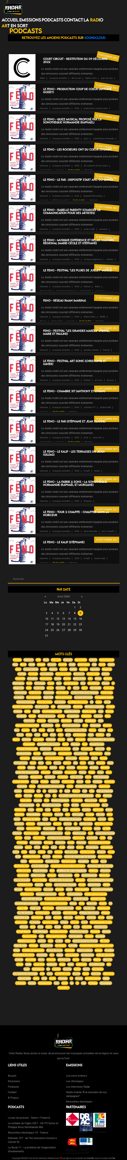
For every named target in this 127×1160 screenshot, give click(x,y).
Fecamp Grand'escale (27, 749)
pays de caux (107, 78)
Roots (102, 664)
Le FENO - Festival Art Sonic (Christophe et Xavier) (74, 362)
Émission (19, 814)
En (44, 791)
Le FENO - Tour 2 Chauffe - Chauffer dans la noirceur (76, 513)
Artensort (109, 782)
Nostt (33, 763)
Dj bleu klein (21, 922)
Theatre (89, 936)
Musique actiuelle (59, 931)
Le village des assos (77, 702)
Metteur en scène (26, 941)
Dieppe (31, 767)
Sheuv (20, 964)
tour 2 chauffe (108, 531)
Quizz (100, 772)
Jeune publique (74, 894)
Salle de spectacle (105, 955)
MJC (68, 735)
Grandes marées (33, 889)
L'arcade (73, 946)
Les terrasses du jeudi (65, 885)
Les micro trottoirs (76, 1075)
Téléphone (20, 810)
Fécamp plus (79, 735)
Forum (61, 716)
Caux (48, 810)
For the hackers (25, 913)
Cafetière (23, 777)
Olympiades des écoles (49, 744)
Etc (54, 796)
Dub (94, 664)
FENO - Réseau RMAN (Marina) (64, 300)
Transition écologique (102, 889)
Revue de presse (47, 716)
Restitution (61, 946)
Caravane (20, 678)
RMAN (102, 317)
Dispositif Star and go (32, 899)
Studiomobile (64, 707)
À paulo (25, 730)
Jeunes (37, 800)
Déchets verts (68, 861)
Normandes (35, 842)
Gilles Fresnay (38, 875)
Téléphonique (44, 824)
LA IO (93, 19)
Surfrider (57, 857)
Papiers (53, 669)
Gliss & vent (91, 800)
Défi (42, 974)
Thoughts (57, 772)
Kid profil (100, 749)
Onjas (62, 964)
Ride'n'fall (48, 697)
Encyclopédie (80, 753)
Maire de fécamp (63, 697)
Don (52, 955)
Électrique (66, 721)
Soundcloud (94, 38)
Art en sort (76, 78)
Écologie (87, 828)
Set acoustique (27, 805)
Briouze (59, 889)
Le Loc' (46, 857)
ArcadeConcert (93, 978)
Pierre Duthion (40, 871)
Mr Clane (105, 941)
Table (70, 739)
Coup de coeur (81, 899)
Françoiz (91, 917)
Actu (15, 664)
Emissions (30, 19)
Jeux (60, 828)
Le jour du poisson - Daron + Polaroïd (29, 1117)
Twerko (70, 767)
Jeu (57, 725)
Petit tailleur (106, 847)
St (61, 791)
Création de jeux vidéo (33, 950)
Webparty (24, 758)
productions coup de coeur (96, 108)
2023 (65, 810)
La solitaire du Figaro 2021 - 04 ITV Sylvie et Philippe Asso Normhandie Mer (33, 1125)
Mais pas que (71, 852)
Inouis (53, 819)
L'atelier (56, 969)
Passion (100, 814)
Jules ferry (108, 974)
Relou (98, 678)
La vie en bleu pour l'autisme (84, 693)
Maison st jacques (60, 800)
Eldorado (68, 660)
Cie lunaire (60, 702)
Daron (76, 960)
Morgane (88, 501)
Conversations (31, 669)
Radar (42, 730)
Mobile (67, 678)
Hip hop (27, 796)
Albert (71, 847)
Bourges (48, 842)
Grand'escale (49, 753)
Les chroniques (74, 1081)
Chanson (93, 871)
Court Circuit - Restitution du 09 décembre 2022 (75, 60)
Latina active (20, 693)
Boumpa (38, 796)
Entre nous (71, 758)
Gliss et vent (76, 777)
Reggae (41, 664)
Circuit (18, 838)
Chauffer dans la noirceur (61, 880)
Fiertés (32, 983)
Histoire (52, 875)
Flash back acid (22, 917)
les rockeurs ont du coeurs (96, 166)
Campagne (90, 721)
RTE (77, 875)
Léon (53, 847)
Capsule (83, 669)
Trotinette (62, 777)
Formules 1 (63, 988)
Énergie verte (52, 861)
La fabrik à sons (25, 885)
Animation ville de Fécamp (100, 866)
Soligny (64, 922)
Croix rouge (106, 693)
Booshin (101, 763)
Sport (84, 688)
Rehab (109, 810)
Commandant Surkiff (52, 711)
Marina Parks (89, 317)
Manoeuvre (37, 917)
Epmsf (51, 730)
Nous (82, 763)
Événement (47, 725)
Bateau (94, 861)
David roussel (42, 707)
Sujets (111, 664)
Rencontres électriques (79, 1101)
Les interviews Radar (78, 1086)
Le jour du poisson (54, 758)
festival (87, 286)
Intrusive (45, 772)
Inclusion (50, 739)
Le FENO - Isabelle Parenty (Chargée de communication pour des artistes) (72, 211)
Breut (101, 917)
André (50, 688)
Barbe (32, 852)
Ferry (88, 777)
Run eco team (104, 857)
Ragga (57, 927)
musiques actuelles (58, 78)
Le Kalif (106, 828)
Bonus (73, 903)
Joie (101, 721)
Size (50, 941)
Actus (17, 819)
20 (75, 824)
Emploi (18, 791)
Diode (94, 758)
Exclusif (57, 917)
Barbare (107, 678)
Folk (38, 660)
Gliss (53, 735)
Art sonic (48, 889)
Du (72, 983)
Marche (57, 824)
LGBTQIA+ (81, 964)
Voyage (44, 782)
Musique (75, 744)
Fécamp (17, 660)
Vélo (60, 735)
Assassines (70, 772)
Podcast (18, 711)
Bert (17, 730)
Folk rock (56, 660)
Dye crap (68, 917)
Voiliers (100, 735)
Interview (44, 108)
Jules (36, 978)
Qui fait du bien (71, 683)
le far (77, 196)
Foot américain (34, 697)
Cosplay (89, 814)
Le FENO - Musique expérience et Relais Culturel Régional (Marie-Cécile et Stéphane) (78, 241)
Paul (34, 730)
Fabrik (106, 978)
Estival (77, 969)
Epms (59, 730)
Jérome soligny (50, 922)
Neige (92, 772)
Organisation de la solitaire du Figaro (68, 866)
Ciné (85, 725)
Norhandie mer (22, 866)
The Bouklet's (75, 936)
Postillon (109, 950)
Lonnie (59, 941)
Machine (105, 767)
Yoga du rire (35, 693)
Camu (16, 852)
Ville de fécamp (101, 777)
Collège (21, 674)
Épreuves (80, 739)
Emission (96, 974)
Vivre (37, 847)
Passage (78, 721)
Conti (62, 847)
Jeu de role (89, 908)
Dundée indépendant (22, 707)
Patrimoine (46, 749)
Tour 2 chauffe (39, 880)
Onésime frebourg (25, 702)
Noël (67, 833)
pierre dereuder (90, 531)
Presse (109, 711)
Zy (67, 1158)
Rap (110, 838)
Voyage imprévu (20, 782)
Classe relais (24, 978)
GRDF (23, 861)
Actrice (41, 941)
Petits (43, 669)
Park (88, 782)
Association (80, 660)
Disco (41, 960)
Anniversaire (86, 824)
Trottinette (77, 800)
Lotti (91, 833)
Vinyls (72, 664)
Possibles (82, 767)
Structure (47, 814)
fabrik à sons (91, 78)
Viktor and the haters (56, 936)
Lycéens (26, 739)
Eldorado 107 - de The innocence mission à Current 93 (32, 1140)
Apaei (98, 702)
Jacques (53, 791)
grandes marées (91, 350)
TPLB (66, 805)
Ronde (61, 739)
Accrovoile (23, 875)
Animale (67, 969)
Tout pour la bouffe (90, 805)
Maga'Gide (18, 688)
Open (26, 969)
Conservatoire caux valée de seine (96, 946)
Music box (104, 875)
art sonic (99, 380)
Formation (29, 791)
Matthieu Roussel (31, 857)
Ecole (65, 744)
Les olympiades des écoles (101, 739)
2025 (44, 978)
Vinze (109, 917)
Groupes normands (51, 805)
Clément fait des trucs (51, 833)
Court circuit (46, 946)
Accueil (10, 19)
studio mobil (45, 170)
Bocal (23, 664)
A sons (79, 978)
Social (111, 852)
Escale (37, 753)
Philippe (105, 913)
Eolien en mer (23, 871)
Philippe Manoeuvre (89, 913)
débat (42, 78)
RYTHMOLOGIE (97, 964)
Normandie (95, 688)
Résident (100, 936)
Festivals (97, 782)
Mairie (86, 969)
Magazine (106, 669)
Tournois (19, 824)
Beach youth (103, 908)
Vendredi (33, 674)
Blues (18, 796)
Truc (78, 908)
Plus (98, 796)
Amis (108, 772)
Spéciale (56, 913)
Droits (52, 978)
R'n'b (18, 857)
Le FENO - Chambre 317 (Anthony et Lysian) (74, 391)
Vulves (53, 767)
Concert (41, 721)
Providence (86, 749)
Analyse (101, 852)
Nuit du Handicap (104, 791)
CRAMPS (75, 810)
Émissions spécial (103, 824)
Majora (97, 960)
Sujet (18, 669)
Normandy (30, 960)
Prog (81, 903)
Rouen (82, 885)
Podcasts (52, 19)
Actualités (32, 678)
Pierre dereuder (22, 880)
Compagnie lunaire (104, 697)
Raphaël (39, 885)
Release (107, 796)
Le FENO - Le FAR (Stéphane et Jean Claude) (74, 421)
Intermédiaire (33, 814)
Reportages (49, 828)
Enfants (105, 674)
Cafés (70, 786)
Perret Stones (29, 936)
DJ (38, 805)
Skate (29, 735)
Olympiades (29, 744)
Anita (24, 852)
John (102, 838)
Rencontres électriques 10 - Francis (28, 1132)
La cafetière (89, 819)
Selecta (67, 927)
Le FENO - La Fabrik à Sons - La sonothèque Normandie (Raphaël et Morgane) (75, 483)
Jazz (48, 796)
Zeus (49, 974)
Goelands (69, 950)
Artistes (107, 725)
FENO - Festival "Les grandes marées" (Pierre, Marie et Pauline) (76, 332)
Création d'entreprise (86, 786)
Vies (62, 767)
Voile (37, 735)
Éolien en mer (65, 875)
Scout (107, 702)
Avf (53, 707)
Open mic (86, 960)
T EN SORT (15, 25)
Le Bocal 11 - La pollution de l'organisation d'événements (32, 1149)
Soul (85, 744)
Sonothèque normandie (26, 903)
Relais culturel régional (95, 894)
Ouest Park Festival (105, 833)
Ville (92, 791)
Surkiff (36, 711)
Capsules (95, 669)
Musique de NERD (31, 819)
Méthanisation (36, 861)
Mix (108, 735)
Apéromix (91, 903)
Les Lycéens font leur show (51, 786)
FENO (77, 108)
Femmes (63, 978)
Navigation (83, 861)
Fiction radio (68, 782)
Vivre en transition (71, 725)
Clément (17, 833)
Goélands (21, 716)
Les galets (38, 739)
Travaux (19, 960)
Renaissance (87, 955)
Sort (47, 800)
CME (68, 941)
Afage (16, 950)
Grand (84, 922)
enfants (109, 259)
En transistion (45, 983)
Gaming (58, 852)
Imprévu (55, 782)
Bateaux (23, 927)
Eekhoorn (51, 964)
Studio (58, 678)
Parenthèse (93, 683)
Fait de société (87, 852)
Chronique (40, 683)
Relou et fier (79, 678)
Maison (76, 791)
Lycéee (101, 819)
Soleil (64, 983)
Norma (103, 758)
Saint (67, 791)
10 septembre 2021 (107, 419)
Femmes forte (33, 828)
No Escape (48, 908)
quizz (86, 138)
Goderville (39, 688)
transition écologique (66, 291)
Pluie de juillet (81, 889)
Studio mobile (74, 170)
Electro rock (64, 960)
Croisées (84, 758)
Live (101, 711)
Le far (97, 828)
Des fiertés (97, 969)
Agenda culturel (72, 711)
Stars (107, 753)
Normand (95, 931)
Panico (82, 772)
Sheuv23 (107, 960)
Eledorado (98, 810)
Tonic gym (108, 688)
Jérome (74, 922)
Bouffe (75, 805)
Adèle (97, 286)
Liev (41, 936)
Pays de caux (20, 946)
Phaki (28, 964)
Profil (75, 749)
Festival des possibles (75, 730)
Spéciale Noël (70, 913)
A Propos (13, 1097)
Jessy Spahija (72, 955)
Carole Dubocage (40, 866)
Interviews (29, 721)
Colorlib (90, 1158)
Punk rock (35, 908)
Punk (29, 683)
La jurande (48, 693)
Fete (56, 983)
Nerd (109, 814)
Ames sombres (84, 950)
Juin (84, 983)
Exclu (48, 917)
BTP (52, 871)
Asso (103, 861)
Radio (70, 964)
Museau (106, 931)
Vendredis (42, 955)
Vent (45, 735)
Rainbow (30, 824)
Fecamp (18, 847)
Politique (93, 983)
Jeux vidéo (26, 800)
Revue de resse (54, 950)
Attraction (105, 871)
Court (27, 838)
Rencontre (53, 721)
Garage (103, 800)
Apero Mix (22, 908)
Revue (32, 716)
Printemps (22, 842)
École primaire (24, 753)
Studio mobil (93, 674)
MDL (111, 819)
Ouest (80, 782)
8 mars (20, 828)
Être (83, 683)
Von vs (57, 763)
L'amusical (92, 838)
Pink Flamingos (40, 931)
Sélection (60, 842)
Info (50, 852)
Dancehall (86, 927)
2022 (45, 819)
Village (102, 730)
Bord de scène (31, 833)
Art (38, 791)
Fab (113, 1158)
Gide (29, 688)
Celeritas (80, 917)
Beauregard (78, 838)
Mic (109, 964)
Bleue (45, 847)
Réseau (43, 321)
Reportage (37, 758)
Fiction (34, 782)
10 (71, 978)
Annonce (81, 842)
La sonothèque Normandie (100, 880)
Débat (31, 664)
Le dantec (19, 697)
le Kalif (87, 471)
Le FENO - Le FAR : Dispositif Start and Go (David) (78, 179)
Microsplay (78, 814)
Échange (33, 946)
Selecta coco (100, 927)
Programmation (73, 828)
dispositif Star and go (92, 196)
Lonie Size (39, 964)
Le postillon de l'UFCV (23, 955)
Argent (103, 903)
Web (33, 927)
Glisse (20, 735)
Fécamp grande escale (101, 922)
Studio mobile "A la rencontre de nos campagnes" (86, 1094)
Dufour (80, 847)
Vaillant (41, 852)
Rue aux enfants (63, 674)
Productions (92, 847)
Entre (110, 763)
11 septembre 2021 (106, 268)
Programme (73, 716)
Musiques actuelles (94, 707)
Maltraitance (38, 969)
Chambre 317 (27, 894)
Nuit (84, 791)
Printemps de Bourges (70, 819)
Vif (110, 903)
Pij (92, 702)
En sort (76, 974)
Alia (75, 763)
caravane (59, 170)
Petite (51, 683)
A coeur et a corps (83, 697)
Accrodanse (62, 693)
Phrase (105, 683)
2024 (91, 735)
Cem (48, 763)
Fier (90, 678)
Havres (67, 763)
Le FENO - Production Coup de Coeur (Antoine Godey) (77, 90)
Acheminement (89, 875)
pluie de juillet (46, 291)
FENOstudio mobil (60, 200)
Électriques (18, 683)
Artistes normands (79, 931)
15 (77, 983)
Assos (92, 730)
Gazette (58, 814)
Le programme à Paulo (99, 842)
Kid (108, 749)
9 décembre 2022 (108, 56)
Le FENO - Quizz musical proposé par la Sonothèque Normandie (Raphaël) (72, 121)
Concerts (22, 786)
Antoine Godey (98, 899)
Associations (47, 674)
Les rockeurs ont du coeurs (54, 903)
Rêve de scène (44, 702)
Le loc (28, 847)
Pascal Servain (97, 744)
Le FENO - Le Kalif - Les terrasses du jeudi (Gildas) (73, 453)
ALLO (104, 805)
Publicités (86, 716)
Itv (69, 688)
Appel (59, 955)
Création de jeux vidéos (59, 838)
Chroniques (105, 983)
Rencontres (45, 678)
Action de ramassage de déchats (80, 857)
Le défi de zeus (62, 974)
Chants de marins (62, 749)
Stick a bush (83, 664)
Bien (59, 683)
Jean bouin (104, 786)
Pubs (107, 716)
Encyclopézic (65, 753)
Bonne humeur (107, 660)
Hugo (91, 763)
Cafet (30, 810)
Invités (73, 669)
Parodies (60, 688)
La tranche (35, 922)
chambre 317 (90, 407)
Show (32, 786)
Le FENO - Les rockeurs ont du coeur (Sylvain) (77, 149)
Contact (73, 19)
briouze (110, 380)
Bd (48, 969)
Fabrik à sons (79, 833)
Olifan (61, 894)
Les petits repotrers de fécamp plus (76, 796)
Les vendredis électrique (25, 974)
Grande (21, 767)
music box (97, 437)
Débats (98, 950)
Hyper (49, 927)
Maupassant (36, 777)
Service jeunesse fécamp (85, 941)
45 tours (52, 664)
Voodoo (86, 810)
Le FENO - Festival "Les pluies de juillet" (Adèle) (77, 270)
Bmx (110, 730)
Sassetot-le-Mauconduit (27, 725)
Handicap (78, 707)
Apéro (16, 739)
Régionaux (95, 725)
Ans (67, 814)
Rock (46, 660)
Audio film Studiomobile (27, 772)
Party (40, 927)
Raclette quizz (42, 913)
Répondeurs (96, 753)
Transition (20, 983)
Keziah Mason (23, 931)
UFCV (76, 688)
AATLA (56, 810)
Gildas (97, 471)
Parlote (63, 669)
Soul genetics (20, 763)
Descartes (50, 777)
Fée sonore (39, 838)
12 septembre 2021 (106, 86)
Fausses (98, 716)
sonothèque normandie (103, 138)
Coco (76, 927)
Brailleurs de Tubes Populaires (71, 871)
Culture (93, 660)
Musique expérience (46, 894)
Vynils (85, 974)
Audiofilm (42, 767)
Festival (62, 664)
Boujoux (94, 767)
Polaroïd (51, 960)
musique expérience (93, 259)
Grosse (67, 824)
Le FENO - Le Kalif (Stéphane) (63, 542)
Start (41, 763)
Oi (113, 683)
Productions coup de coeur (58, 899)
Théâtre (110, 707)
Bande (71, 842)
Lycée (39, 810)
